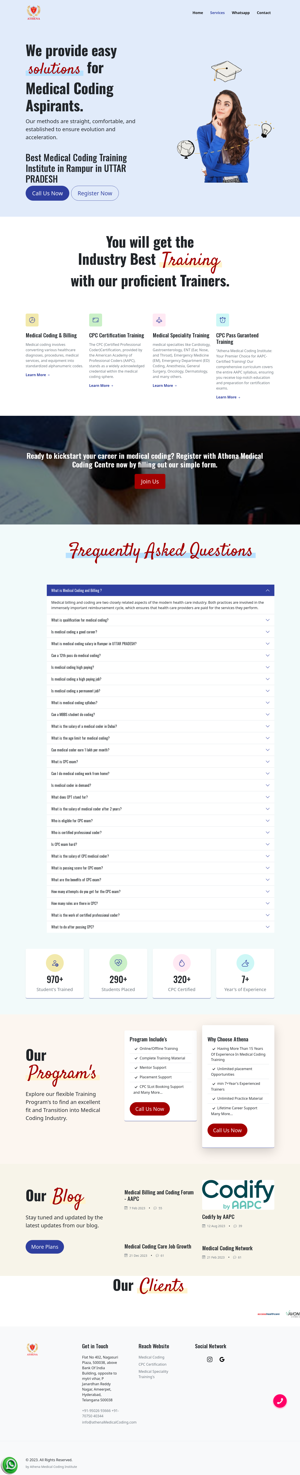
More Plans (44, 1249)
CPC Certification (152, 1367)
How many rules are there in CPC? (74, 905)
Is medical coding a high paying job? (76, 681)
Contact (264, 14)
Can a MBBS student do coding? (73, 717)
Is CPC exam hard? (64, 846)
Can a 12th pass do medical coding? (76, 658)
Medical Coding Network (227, 1250)
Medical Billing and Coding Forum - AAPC (159, 1198)
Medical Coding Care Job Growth (157, 1248)
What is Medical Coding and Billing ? (76, 593)
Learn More (38, 377)
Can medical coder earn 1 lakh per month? (80, 752)
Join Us (150, 484)
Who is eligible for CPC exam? (72, 823)
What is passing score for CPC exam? (77, 870)
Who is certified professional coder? (76, 835)
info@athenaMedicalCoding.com (109, 1424)
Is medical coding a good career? (74, 634)
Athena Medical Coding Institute (53, 1469)
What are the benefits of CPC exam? (76, 882)
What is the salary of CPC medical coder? (80, 858)
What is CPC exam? (64, 764)
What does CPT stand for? (69, 799)
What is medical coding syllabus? (74, 705)
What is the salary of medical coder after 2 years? (86, 811)
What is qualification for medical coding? (80, 622)
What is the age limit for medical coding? (80, 740)
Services (217, 14)
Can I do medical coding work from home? (80, 776)
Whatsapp (241, 14)
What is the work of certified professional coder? (85, 917)
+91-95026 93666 (96, 1413)
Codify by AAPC (218, 1219)
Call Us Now (47, 196)
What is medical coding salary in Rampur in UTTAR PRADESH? (94, 646)
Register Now (95, 196)
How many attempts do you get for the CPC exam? (86, 894)
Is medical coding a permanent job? (75, 693)
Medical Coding (151, 1359)
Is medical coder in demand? (71, 787)
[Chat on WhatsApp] (10, 1464)
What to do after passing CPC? (72, 929)
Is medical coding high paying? (72, 669)
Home (198, 14)
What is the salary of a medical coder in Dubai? (84, 728)
